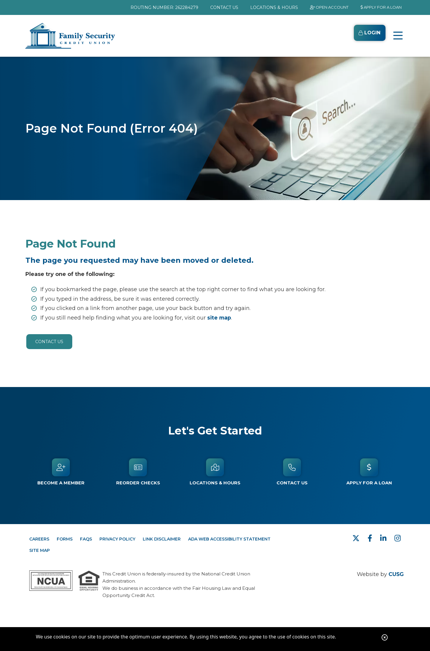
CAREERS (39, 539)
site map (219, 317)
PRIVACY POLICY (117, 539)
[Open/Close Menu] (398, 36)
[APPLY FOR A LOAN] (378, 7)
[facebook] (371, 538)
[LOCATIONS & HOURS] (263, 7)
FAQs (86, 539)
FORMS (65, 539)
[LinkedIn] (384, 538)
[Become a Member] (60, 472)
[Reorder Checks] (137, 472)
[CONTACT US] (213, 7)
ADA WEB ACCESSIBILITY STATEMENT (229, 539)
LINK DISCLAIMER (162, 539)
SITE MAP (39, 550)
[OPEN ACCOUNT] (320, 7)
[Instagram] (397, 538)
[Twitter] (357, 538)
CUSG (396, 574)
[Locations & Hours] (215, 472)
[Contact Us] (292, 472)
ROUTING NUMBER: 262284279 (154, 7)
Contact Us (49, 341)
